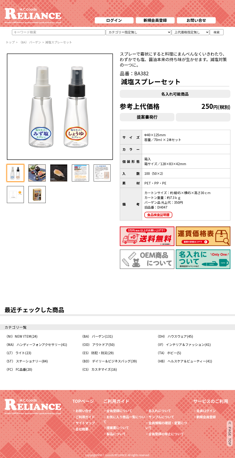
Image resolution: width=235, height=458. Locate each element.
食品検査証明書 (158, 214)
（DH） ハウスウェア (171, 336)
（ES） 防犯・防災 (93, 352)
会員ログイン (204, 410)
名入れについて (158, 410)
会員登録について (117, 410)
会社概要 (80, 429)
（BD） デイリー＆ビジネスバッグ (105, 361)
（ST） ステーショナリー (23, 361)
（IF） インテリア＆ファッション (180, 344)
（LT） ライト (15, 352)
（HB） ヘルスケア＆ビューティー (181, 361)
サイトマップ (83, 422)
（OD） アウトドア (94, 344)
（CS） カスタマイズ (95, 369)
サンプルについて (159, 416)
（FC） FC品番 (15, 369)
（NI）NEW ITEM (18, 336)
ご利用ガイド (83, 416)
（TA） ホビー (166, 352)
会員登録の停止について (166, 433)
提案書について (116, 427)
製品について (114, 433)
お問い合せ (196, 20)
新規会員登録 (155, 20)
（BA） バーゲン (92, 336)
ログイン (114, 20)
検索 (217, 32)
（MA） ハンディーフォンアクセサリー (33, 344)
